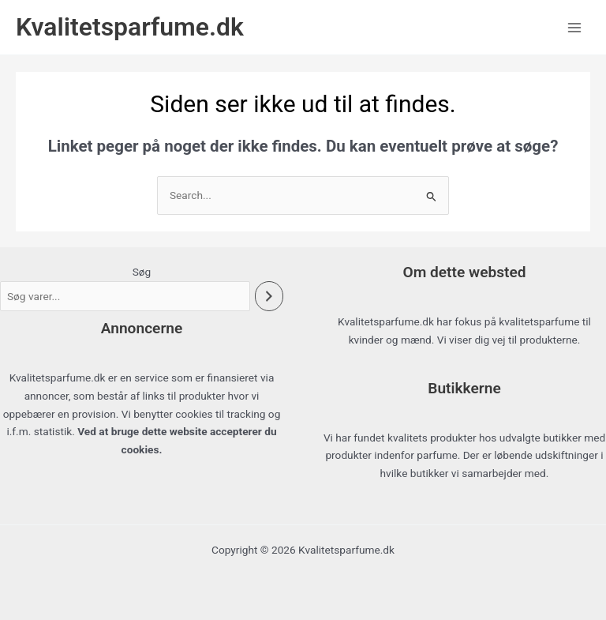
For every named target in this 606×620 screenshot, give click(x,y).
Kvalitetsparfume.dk (130, 27)
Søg (142, 271)
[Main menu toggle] (574, 27)
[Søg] (269, 296)
